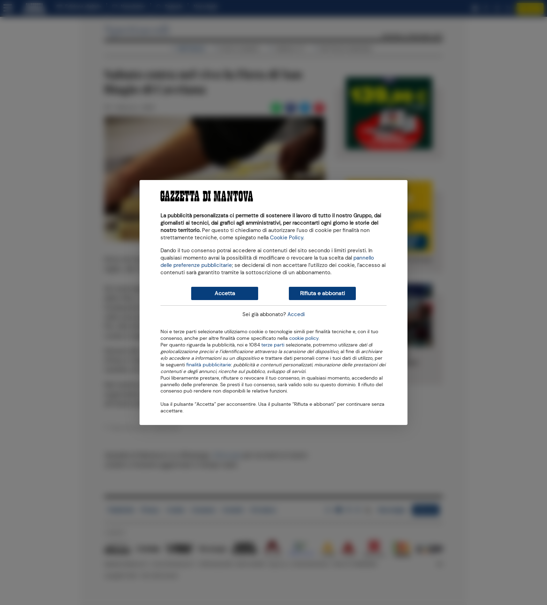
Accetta (225, 293)
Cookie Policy (286, 237)
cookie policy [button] (304, 338)
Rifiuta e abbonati (322, 293)
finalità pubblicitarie (208, 364)
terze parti (272, 344)
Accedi (296, 314)
